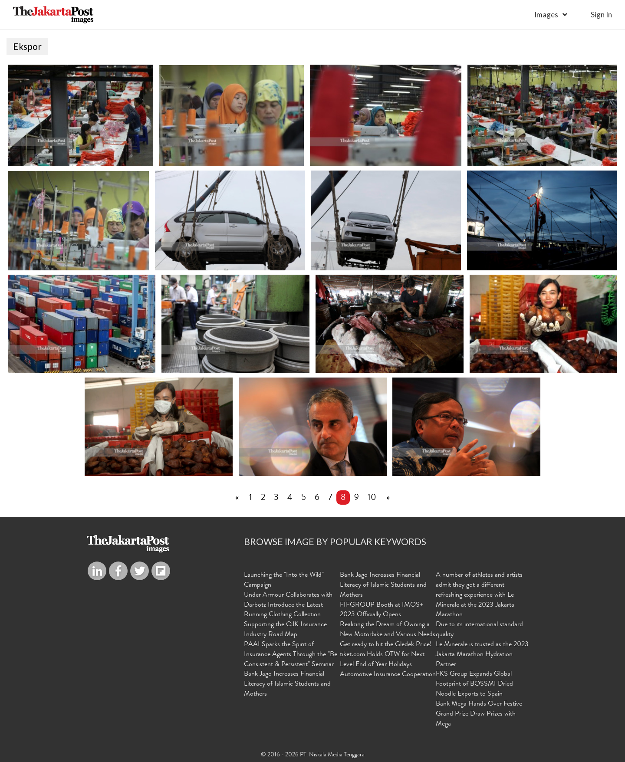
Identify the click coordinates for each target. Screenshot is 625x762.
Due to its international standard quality (479, 629)
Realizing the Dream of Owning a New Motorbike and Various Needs (387, 629)
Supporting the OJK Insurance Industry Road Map (285, 629)
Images (546, 14)
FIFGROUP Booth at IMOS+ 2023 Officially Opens (381, 610)
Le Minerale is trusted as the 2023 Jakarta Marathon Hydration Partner (482, 654)
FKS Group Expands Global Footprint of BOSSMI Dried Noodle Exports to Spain (474, 684)
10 (372, 498)
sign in (601, 14)
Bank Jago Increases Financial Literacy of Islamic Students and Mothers (287, 684)
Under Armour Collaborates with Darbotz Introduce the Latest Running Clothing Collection (288, 605)
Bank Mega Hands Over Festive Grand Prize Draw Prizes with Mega (479, 714)
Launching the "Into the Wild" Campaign (284, 580)
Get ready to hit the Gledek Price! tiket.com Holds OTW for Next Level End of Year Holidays (386, 654)
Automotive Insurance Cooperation (388, 675)
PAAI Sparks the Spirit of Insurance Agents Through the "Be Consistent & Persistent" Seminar (290, 654)
